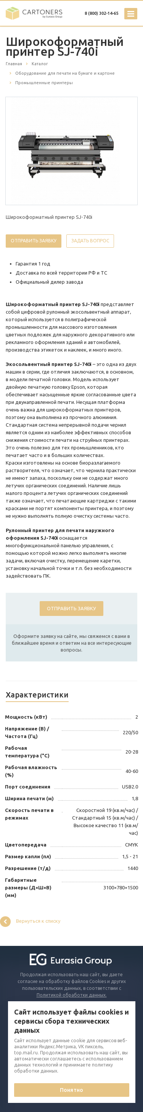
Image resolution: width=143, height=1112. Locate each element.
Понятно (71, 1090)
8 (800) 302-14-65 (101, 13)
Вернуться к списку (30, 921)
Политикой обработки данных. (72, 995)
